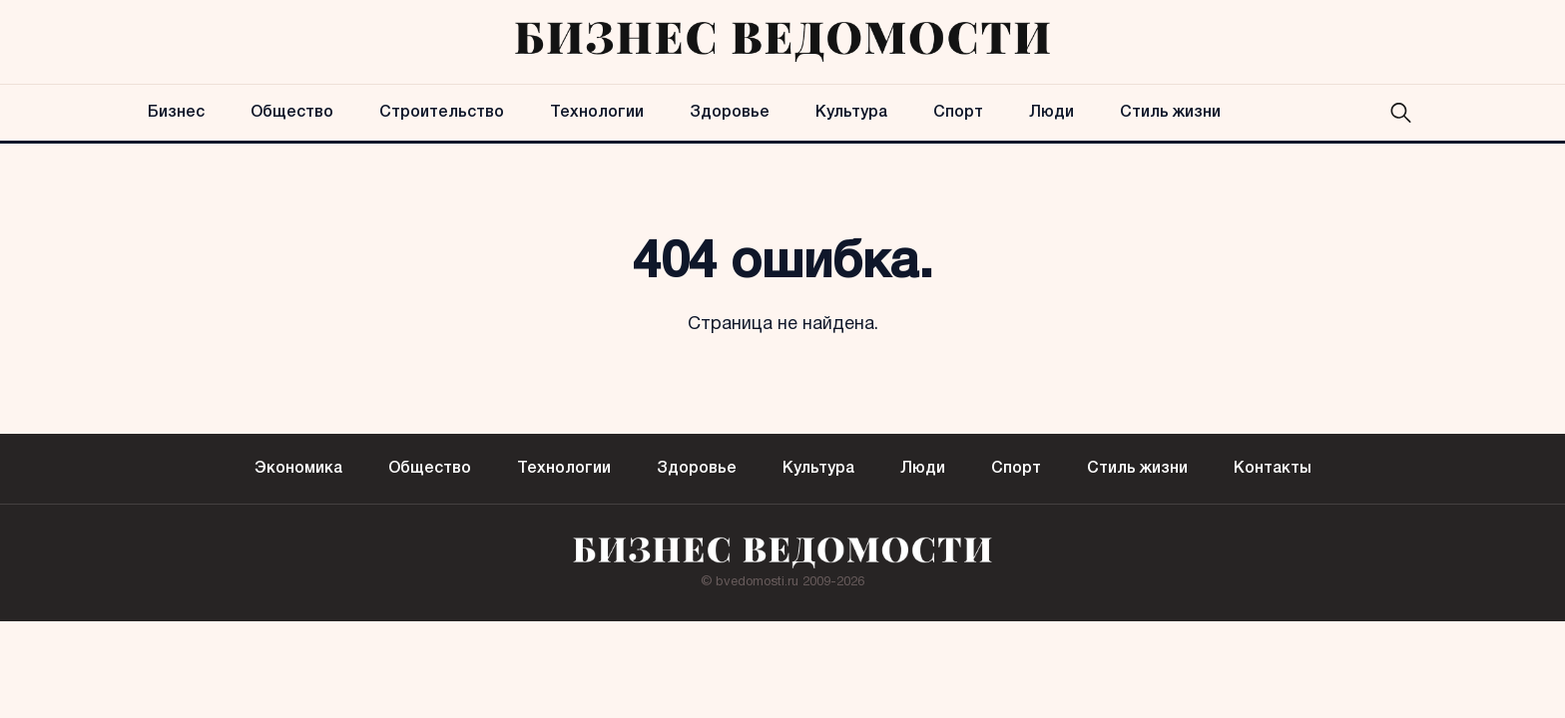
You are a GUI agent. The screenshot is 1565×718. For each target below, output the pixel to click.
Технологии (597, 113)
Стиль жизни (1170, 113)
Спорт (958, 113)
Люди (1051, 113)
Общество (292, 113)
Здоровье (730, 113)
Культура (851, 113)
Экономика (298, 469)
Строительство (441, 113)
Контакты (1272, 469)
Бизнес (176, 113)
